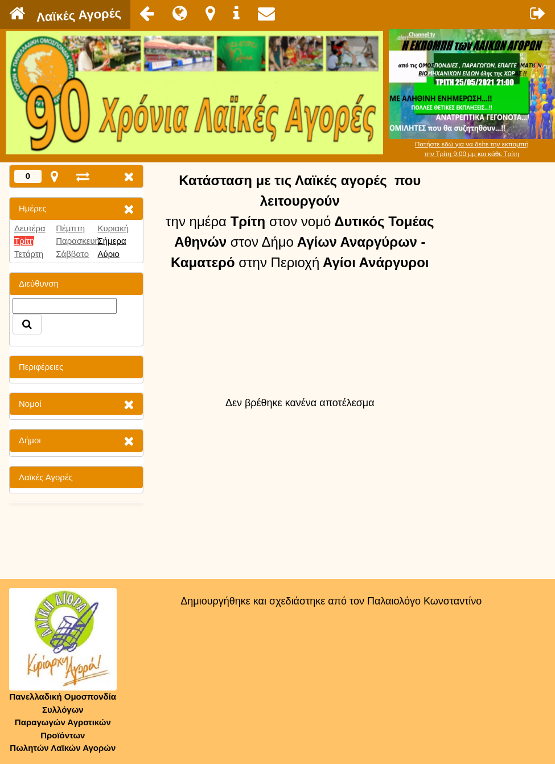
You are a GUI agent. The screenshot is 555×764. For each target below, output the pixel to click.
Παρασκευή (78, 241)
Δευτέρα (30, 228)
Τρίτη (24, 241)
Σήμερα (111, 241)
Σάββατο (72, 254)
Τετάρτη (28, 254)
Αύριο (108, 254)
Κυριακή (113, 228)
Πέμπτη (70, 228)
